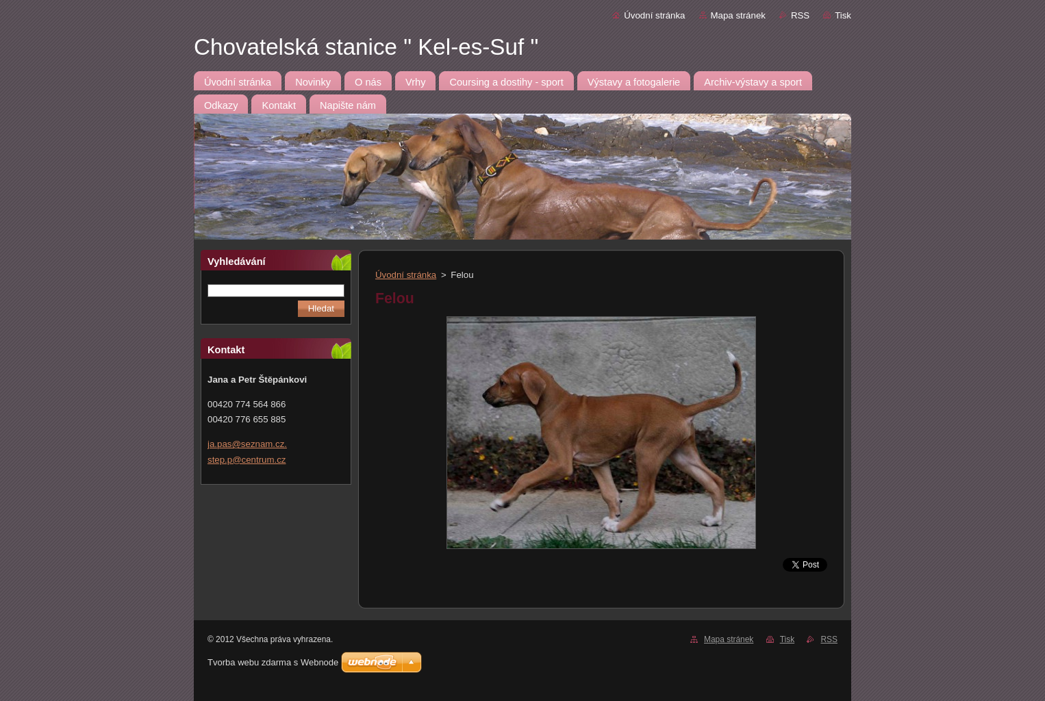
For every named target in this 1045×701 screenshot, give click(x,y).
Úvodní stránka (654, 15)
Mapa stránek (738, 15)
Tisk (843, 15)
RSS (800, 15)
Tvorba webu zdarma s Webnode (272, 662)
